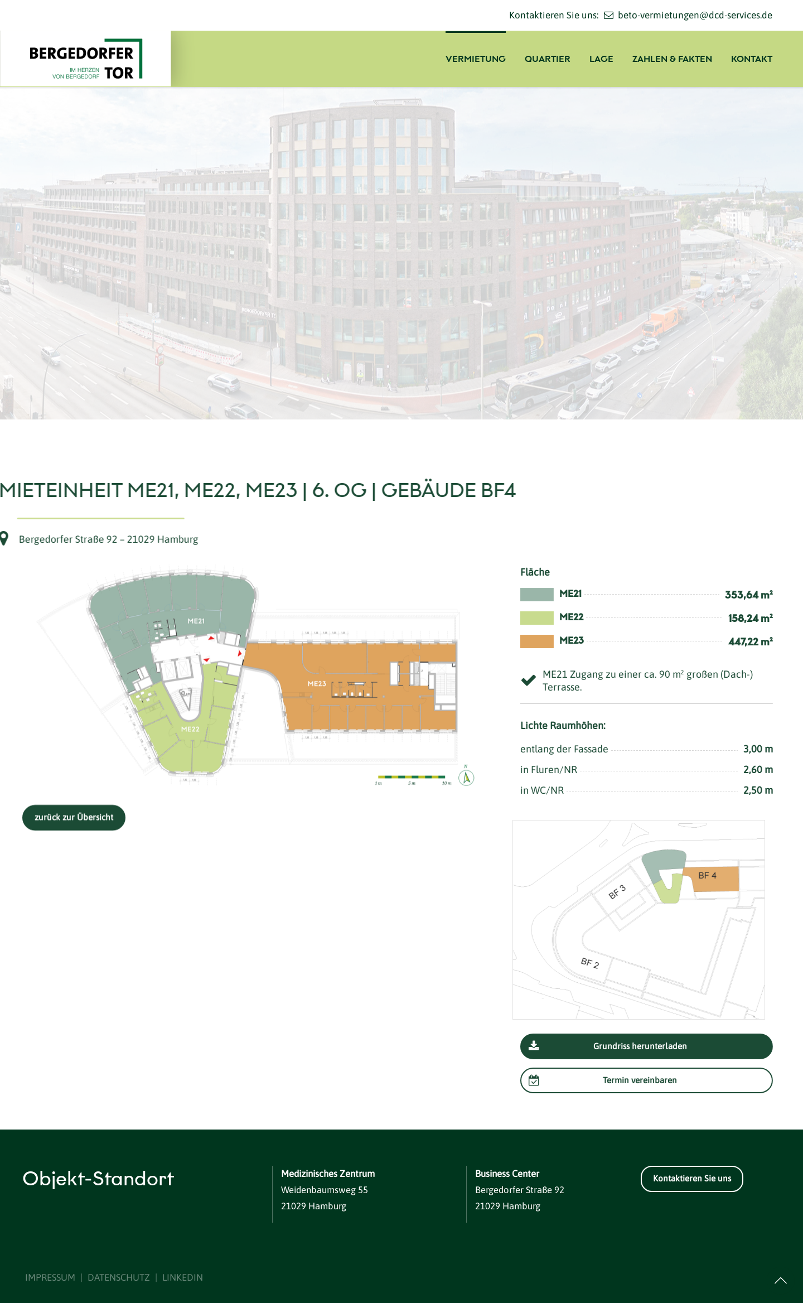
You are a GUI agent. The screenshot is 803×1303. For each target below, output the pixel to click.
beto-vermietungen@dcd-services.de (695, 15)
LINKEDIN (182, 1277)
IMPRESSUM (50, 1277)
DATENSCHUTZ (119, 1277)
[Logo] (97, 58)
